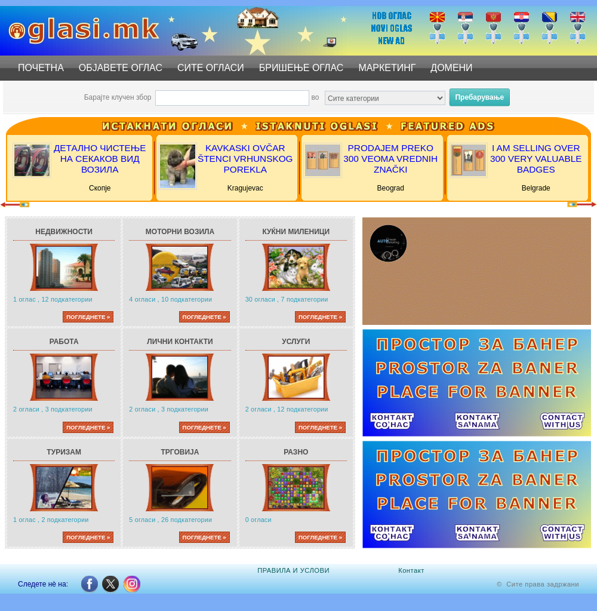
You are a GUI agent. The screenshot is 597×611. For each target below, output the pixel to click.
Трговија (180, 452)
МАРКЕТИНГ (387, 68)
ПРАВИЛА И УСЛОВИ (293, 570)
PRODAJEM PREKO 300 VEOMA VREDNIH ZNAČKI (390, 158)
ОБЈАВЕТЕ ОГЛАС (120, 68)
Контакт (411, 570)
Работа (64, 341)
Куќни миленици (296, 232)
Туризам (64, 452)
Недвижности (64, 232)
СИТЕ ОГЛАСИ (210, 68)
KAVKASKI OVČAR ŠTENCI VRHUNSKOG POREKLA (245, 158)
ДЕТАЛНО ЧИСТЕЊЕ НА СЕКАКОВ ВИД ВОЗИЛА (100, 158)
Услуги (296, 341)
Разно (296, 452)
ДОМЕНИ (451, 68)
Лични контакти (180, 341)
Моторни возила (180, 232)
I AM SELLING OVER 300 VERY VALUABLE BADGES (536, 158)
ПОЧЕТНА (41, 68)
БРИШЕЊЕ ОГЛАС (301, 68)
